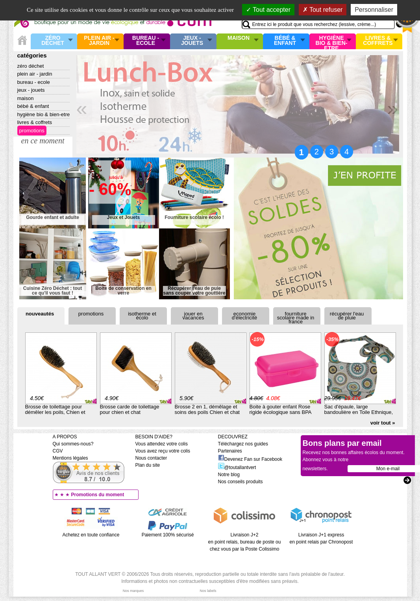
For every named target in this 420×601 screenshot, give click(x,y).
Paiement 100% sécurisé (168, 535)
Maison (239, 38)
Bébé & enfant (285, 40)
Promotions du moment (97, 494)
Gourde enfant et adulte (52, 217)
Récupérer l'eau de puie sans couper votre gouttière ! (194, 291)
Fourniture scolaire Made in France (296, 318)
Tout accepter (268, 9)
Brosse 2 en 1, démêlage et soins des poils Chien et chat (207, 409)
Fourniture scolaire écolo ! (194, 217)
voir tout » (382, 423)
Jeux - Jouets (192, 40)
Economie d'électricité (244, 316)
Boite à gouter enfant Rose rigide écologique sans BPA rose (280, 412)
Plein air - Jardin (99, 40)
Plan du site (147, 465)
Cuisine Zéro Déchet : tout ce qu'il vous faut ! (52, 291)
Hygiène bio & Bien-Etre (332, 41)
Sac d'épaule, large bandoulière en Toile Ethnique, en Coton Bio (358, 412)
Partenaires (230, 451)
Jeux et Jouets (123, 217)
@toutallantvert (237, 467)
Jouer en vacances (193, 316)
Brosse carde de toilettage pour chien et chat (129, 409)
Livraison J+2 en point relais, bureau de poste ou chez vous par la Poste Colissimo (244, 542)
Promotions (31, 131)
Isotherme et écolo (142, 316)
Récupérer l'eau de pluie (347, 316)
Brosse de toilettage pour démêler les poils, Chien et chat (55, 412)
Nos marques (133, 591)
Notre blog (229, 474)
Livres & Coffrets (377, 40)
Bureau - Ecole (145, 40)
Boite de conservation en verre (123, 291)
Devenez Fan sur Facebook (250, 459)
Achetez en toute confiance (91, 535)
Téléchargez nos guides (243, 444)
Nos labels (208, 591)
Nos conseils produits (240, 481)
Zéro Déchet (52, 40)
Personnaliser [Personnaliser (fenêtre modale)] (374, 9)
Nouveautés (40, 314)
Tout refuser (323, 9)
